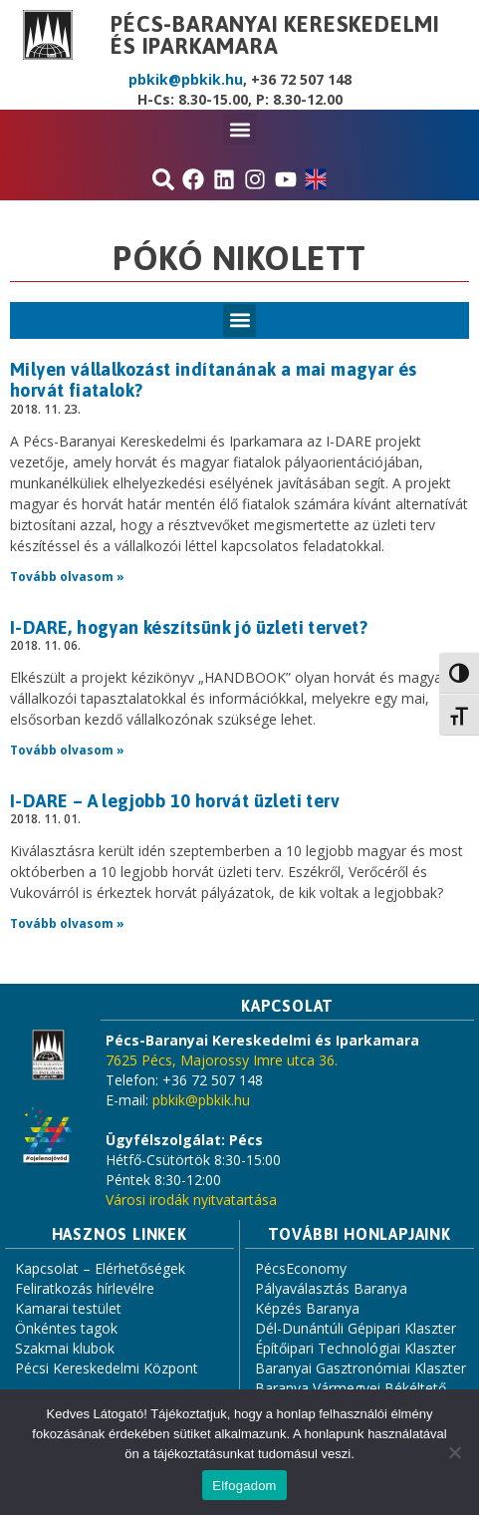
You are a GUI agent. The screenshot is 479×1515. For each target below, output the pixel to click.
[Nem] (454, 1452)
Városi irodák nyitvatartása (191, 1199)
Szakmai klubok (65, 1348)
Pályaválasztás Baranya (331, 1288)
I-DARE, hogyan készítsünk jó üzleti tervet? (188, 627)
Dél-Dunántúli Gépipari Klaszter (355, 1328)
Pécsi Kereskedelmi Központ (106, 1368)
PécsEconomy (301, 1268)
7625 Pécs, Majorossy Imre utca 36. (222, 1060)
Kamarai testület (68, 1308)
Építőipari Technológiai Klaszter (355, 1348)
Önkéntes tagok (66, 1328)
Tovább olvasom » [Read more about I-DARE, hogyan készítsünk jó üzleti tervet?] (67, 750)
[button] (239, 129)
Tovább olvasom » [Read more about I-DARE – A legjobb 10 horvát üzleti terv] (67, 923)
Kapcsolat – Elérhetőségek (100, 1268)
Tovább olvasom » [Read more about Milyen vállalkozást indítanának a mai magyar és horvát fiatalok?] (67, 576)
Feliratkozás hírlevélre (84, 1288)
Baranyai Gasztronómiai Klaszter (360, 1368)
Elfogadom (244, 1485)
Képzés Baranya (307, 1308)
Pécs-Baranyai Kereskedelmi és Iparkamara (275, 35)
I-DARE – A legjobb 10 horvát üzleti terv (175, 800)
